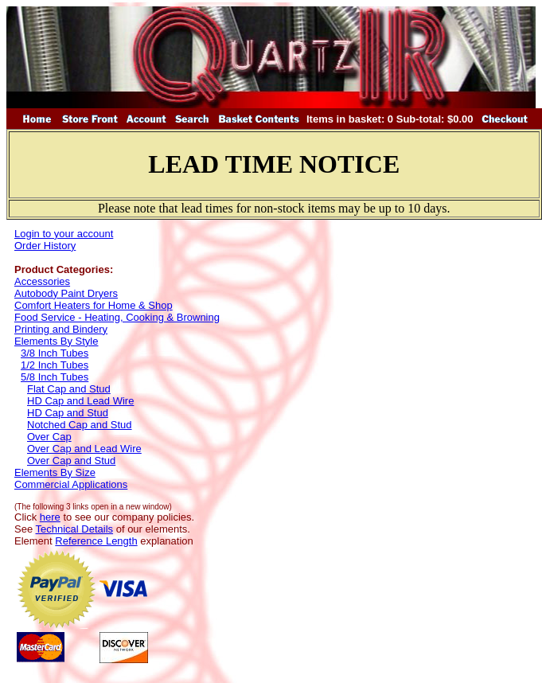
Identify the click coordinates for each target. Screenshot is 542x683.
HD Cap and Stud (67, 413)
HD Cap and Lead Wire (80, 401)
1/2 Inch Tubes (54, 365)
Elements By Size (55, 472)
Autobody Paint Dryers (66, 293)
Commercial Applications (70, 484)
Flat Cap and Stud (69, 389)
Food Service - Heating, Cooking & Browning (117, 317)
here (50, 517)
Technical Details (75, 529)
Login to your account (63, 234)
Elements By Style (56, 341)
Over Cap (49, 437)
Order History (45, 246)
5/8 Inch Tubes (54, 377)
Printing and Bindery (60, 329)
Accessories (42, 281)
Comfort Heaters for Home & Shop (93, 305)
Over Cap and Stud (71, 460)
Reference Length (96, 541)
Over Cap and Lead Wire (84, 449)
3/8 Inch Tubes (54, 353)
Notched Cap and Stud (79, 425)
